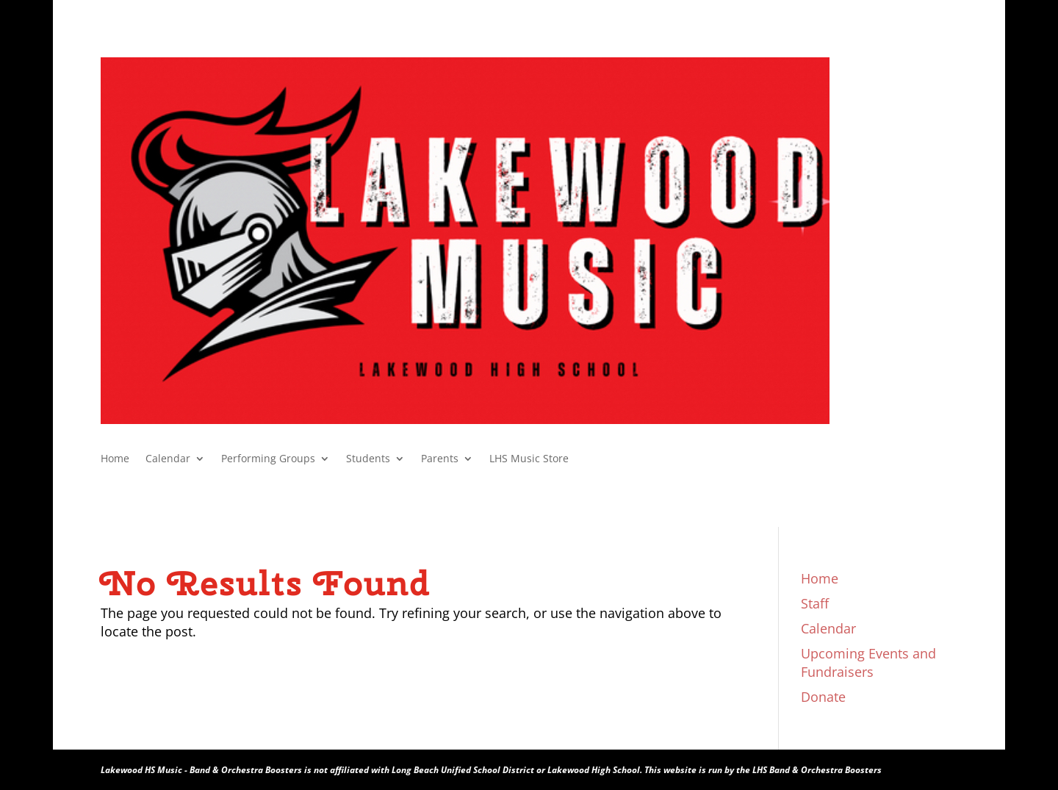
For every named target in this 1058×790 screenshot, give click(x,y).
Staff (815, 603)
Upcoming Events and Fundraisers (868, 662)
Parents (439, 459)
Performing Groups (268, 459)
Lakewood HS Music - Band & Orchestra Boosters (201, 770)
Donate (823, 696)
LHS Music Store (529, 459)
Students (368, 459)
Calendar (167, 459)
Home (115, 459)
